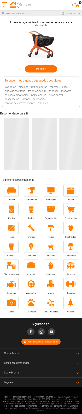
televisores (39, 99)
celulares (43, 103)
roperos (54, 87)
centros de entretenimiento (20, 103)
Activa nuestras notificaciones (43, 341)
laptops (26, 99)
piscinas (23, 87)
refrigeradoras (39, 87)
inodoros (66, 91)
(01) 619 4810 (44, 399)
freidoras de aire (37, 91)
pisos (64, 87)
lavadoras (10, 87)
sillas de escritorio (15, 91)
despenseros (12, 99)
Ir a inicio (41, 68)
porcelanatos (38, 95)
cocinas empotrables (17, 95)
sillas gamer (56, 95)
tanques (54, 91)
